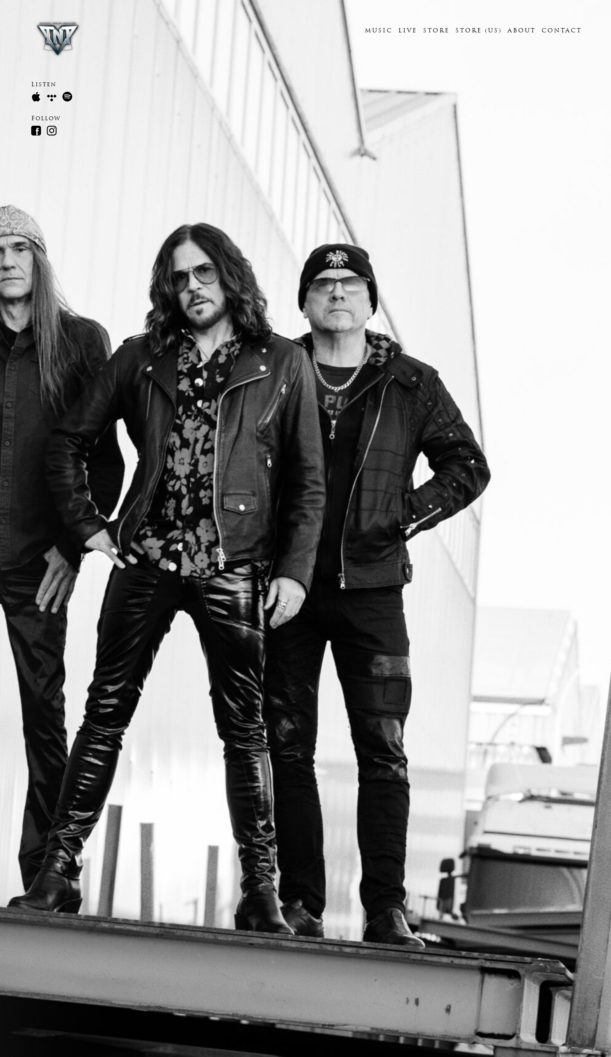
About (522, 31)
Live (407, 31)
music (379, 31)
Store (436, 31)
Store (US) (478, 31)
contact (562, 31)
